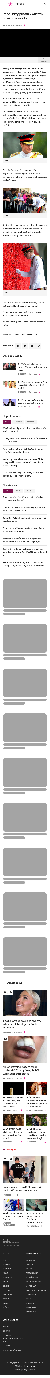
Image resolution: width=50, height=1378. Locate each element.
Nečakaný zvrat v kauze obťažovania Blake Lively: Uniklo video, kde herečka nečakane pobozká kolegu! (23, 462)
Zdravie (6, 1299)
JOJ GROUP (7, 1277)
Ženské (6, 1286)
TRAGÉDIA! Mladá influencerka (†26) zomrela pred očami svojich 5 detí (24, 509)
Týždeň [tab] (18, 422)
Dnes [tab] (7, 491)
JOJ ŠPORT (7, 1269)
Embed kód (44, 60)
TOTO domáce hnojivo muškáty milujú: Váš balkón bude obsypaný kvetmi (23, 474)
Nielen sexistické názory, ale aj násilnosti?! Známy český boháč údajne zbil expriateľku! (23, 564)
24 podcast (31, 1286)
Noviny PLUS (31, 1269)
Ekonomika (31, 1307)
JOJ (4, 1260)
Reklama (6, 1327)
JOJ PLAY (6, 1265)
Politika (30, 1303)
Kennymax (31, 1366)
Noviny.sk (9, 1150)
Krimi (28, 1299)
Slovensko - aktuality (36, 1290)
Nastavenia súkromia (12, 1350)
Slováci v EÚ (31, 1312)
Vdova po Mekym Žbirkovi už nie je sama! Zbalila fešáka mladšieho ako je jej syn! (22, 540)
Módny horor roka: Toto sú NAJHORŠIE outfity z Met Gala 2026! (25, 440)
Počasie (6, 1307)
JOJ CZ (5, 1273)
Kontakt (6, 1331)
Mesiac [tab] (30, 422)
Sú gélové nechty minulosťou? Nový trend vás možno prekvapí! (24, 429)
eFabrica (31, 1370)
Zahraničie (31, 1295)
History (6, 1303)
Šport (5, 1282)
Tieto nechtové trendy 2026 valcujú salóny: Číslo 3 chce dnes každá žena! (23, 450)
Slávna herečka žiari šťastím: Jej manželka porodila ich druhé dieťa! (23, 498)
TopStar (6, 1290)
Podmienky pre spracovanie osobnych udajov (13, 1338)
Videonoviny (32, 1273)
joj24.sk (30, 1265)
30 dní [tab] (29, 491)
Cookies (6, 1345)
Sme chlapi (7, 1295)
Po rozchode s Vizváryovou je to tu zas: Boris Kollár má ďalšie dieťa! (23, 529)
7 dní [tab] (18, 491)
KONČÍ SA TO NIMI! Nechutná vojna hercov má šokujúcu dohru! (24, 519)
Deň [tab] (7, 422)
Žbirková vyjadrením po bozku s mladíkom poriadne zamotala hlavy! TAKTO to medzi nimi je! (25, 552)
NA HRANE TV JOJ (33, 1282)
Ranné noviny (32, 1277)
